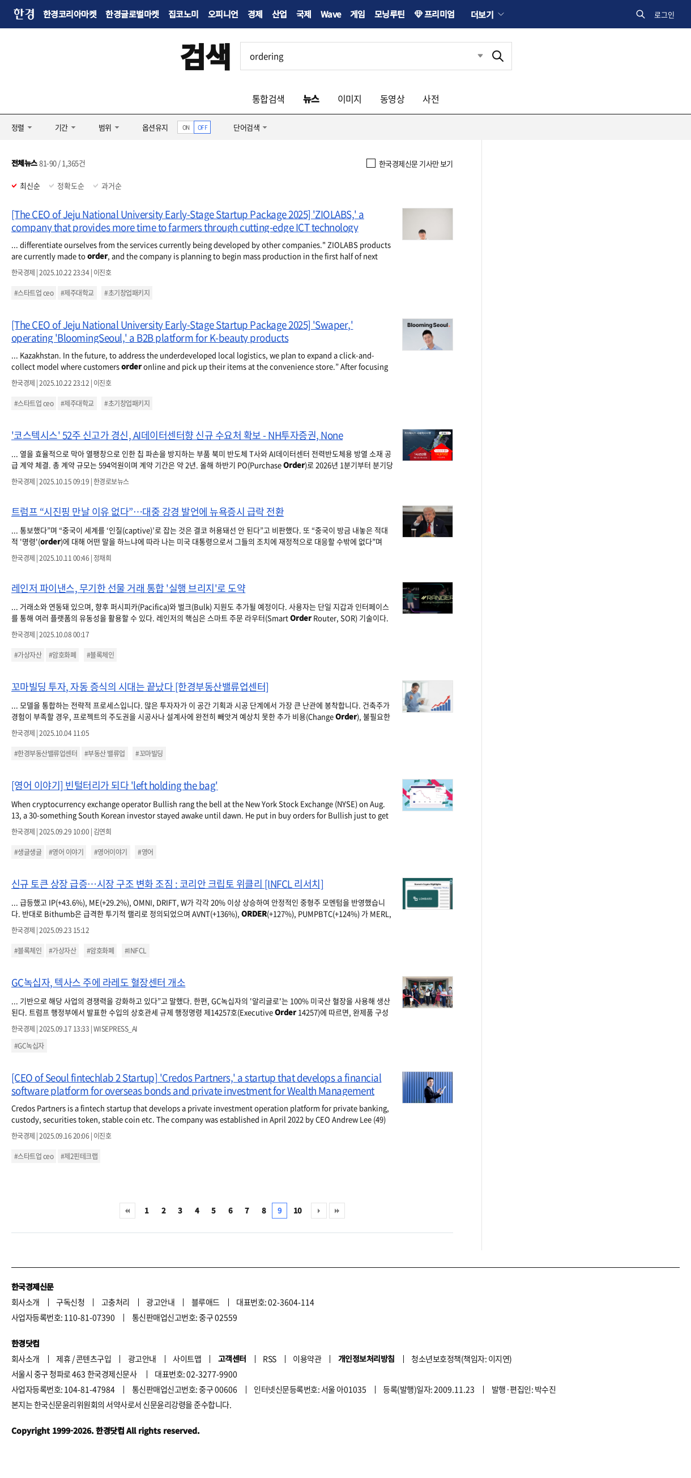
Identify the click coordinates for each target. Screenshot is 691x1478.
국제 (304, 14)
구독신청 (70, 1301)
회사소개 (25, 1301)
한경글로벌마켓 (132, 14)
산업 (279, 14)
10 (297, 1210)
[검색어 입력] (362, 56)
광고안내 (160, 1301)
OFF (202, 127)
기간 (61, 127)
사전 (431, 98)
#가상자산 (27, 655)
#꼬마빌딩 (149, 753)
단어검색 (246, 127)
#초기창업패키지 (127, 293)
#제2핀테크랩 (79, 1156)
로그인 (664, 14)
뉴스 (311, 98)
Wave (331, 14)
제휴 (63, 1358)
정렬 (17, 127)
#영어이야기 (110, 852)
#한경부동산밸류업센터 (45, 753)
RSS (269, 1358)
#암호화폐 (62, 655)
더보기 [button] (482, 14)
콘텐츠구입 (93, 1358)
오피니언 (223, 14)
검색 (205, 55)
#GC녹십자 (29, 1046)
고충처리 (115, 1301)
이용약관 (307, 1358)
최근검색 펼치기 (471, 56)
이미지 (350, 98)
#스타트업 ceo (33, 293)
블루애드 (205, 1301)
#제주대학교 (77, 293)
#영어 (145, 852)
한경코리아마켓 (69, 14)
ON (186, 127)
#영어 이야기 (66, 852)
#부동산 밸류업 (104, 753)
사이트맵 (187, 1358)
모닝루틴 (389, 14)
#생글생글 (27, 852)
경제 (255, 14)
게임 (357, 14)
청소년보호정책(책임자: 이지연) (461, 1358)
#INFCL (136, 950)
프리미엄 (439, 14)
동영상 (392, 98)
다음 (319, 1211)
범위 (105, 127)
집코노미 (183, 14)
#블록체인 (100, 655)
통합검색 (268, 98)
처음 (127, 1211)
